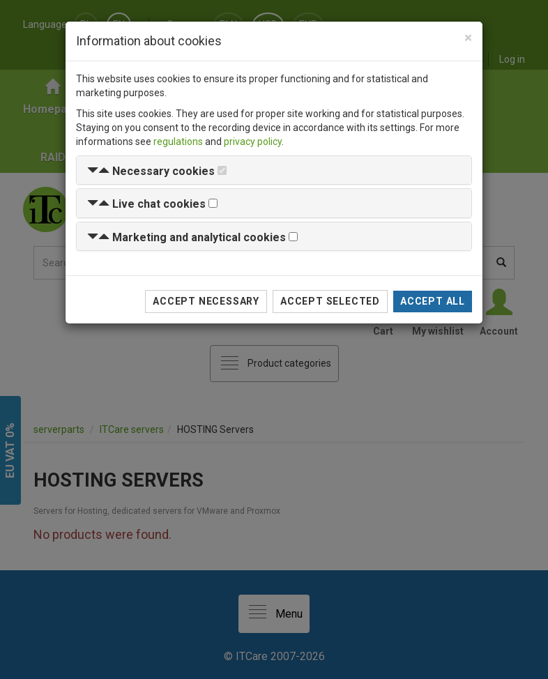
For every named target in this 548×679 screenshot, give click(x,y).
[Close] (468, 38)
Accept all (432, 301)
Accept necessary (206, 301)
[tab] (274, 170)
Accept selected (330, 301)
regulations (178, 141)
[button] (151, 171)
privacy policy (253, 141)
